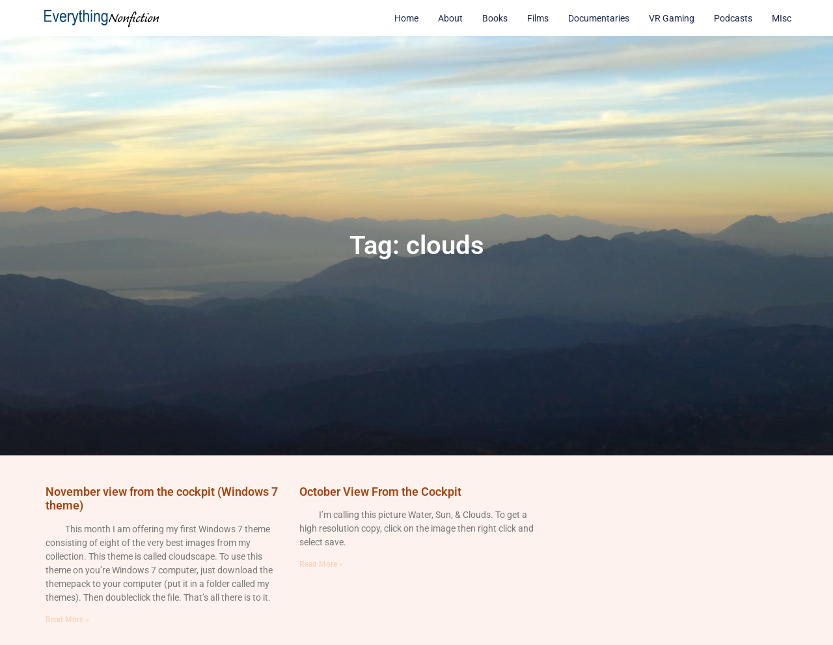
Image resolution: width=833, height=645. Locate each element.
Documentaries (598, 18)
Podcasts (733, 18)
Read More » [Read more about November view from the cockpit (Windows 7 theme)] (67, 619)
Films (538, 18)
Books (495, 18)
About (450, 18)
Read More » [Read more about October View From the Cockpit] (321, 564)
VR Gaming (671, 18)
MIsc (781, 18)
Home (406, 18)
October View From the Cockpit (380, 491)
